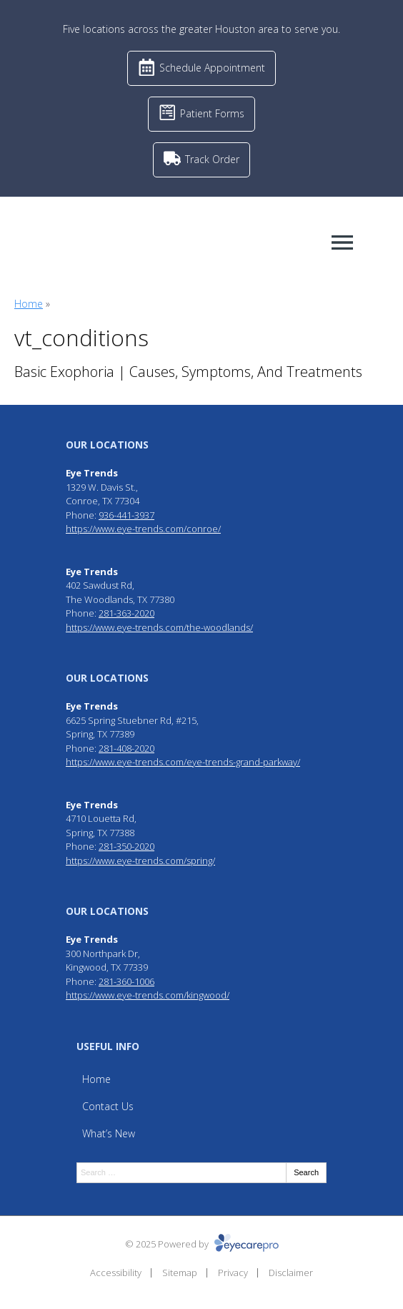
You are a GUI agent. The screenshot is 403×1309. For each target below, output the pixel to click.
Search (306, 1172)
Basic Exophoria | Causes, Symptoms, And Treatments (188, 371)
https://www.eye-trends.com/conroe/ (143, 528)
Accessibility (115, 1272)
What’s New (108, 1133)
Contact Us (108, 1106)
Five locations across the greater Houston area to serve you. (201, 29)
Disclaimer (291, 1272)
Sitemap (179, 1272)
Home (28, 303)
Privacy (233, 1272)
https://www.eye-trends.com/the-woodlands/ (159, 627)
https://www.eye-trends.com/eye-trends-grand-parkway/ (183, 761)
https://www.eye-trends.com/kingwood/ (147, 995)
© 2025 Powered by (202, 1243)
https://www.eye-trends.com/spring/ (140, 860)
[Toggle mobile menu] (342, 242)
